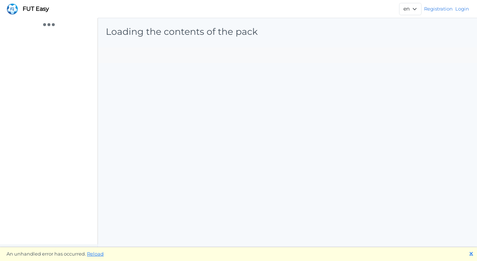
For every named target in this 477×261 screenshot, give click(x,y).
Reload (95, 254)
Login (462, 9)
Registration (438, 9)
